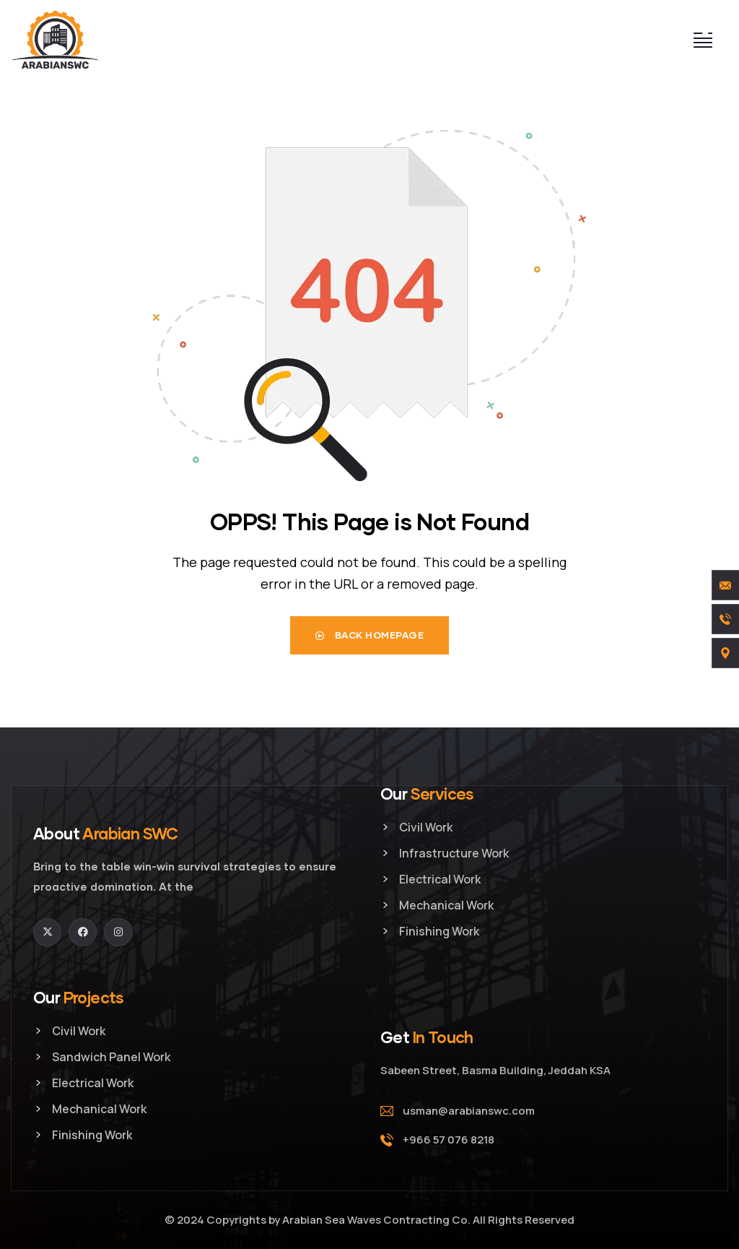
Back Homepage (369, 635)
